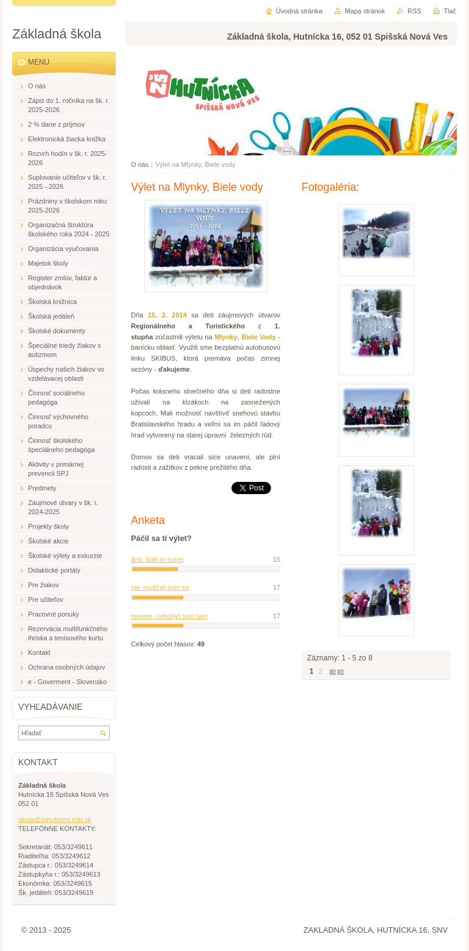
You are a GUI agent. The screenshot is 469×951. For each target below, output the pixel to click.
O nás (140, 164)
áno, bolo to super (157, 559)
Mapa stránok (365, 11)
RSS (414, 11)
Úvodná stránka (299, 11)
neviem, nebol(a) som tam (169, 616)
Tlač (449, 11)
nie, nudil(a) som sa (160, 587)
